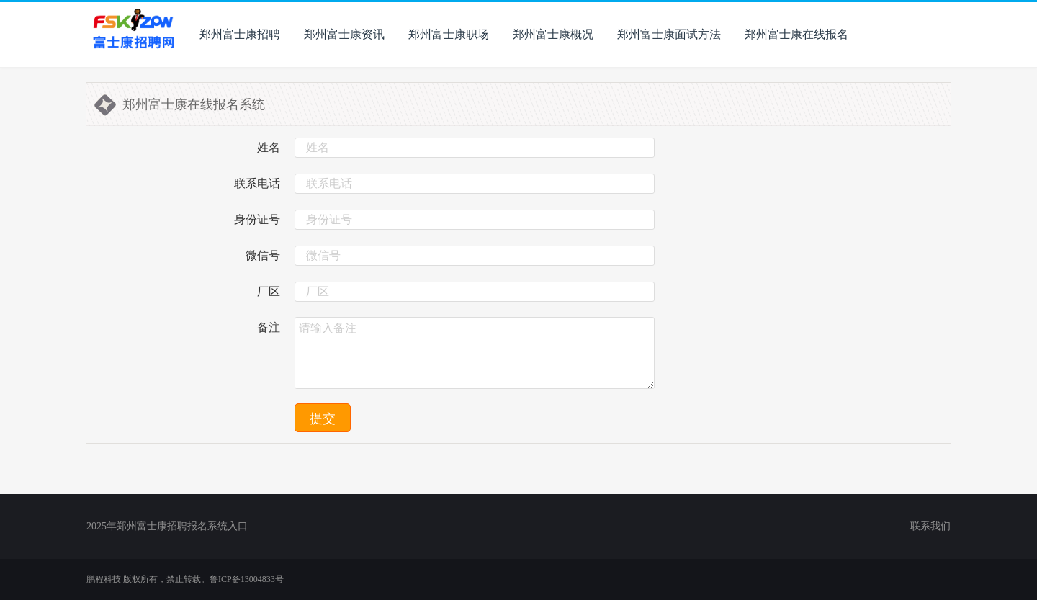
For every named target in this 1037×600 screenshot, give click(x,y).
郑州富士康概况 (553, 34)
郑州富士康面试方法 (669, 34)
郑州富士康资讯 (344, 34)
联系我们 (930, 526)
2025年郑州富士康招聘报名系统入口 (167, 526)
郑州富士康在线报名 (796, 34)
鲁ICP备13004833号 (247, 579)
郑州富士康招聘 (239, 34)
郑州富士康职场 (448, 34)
